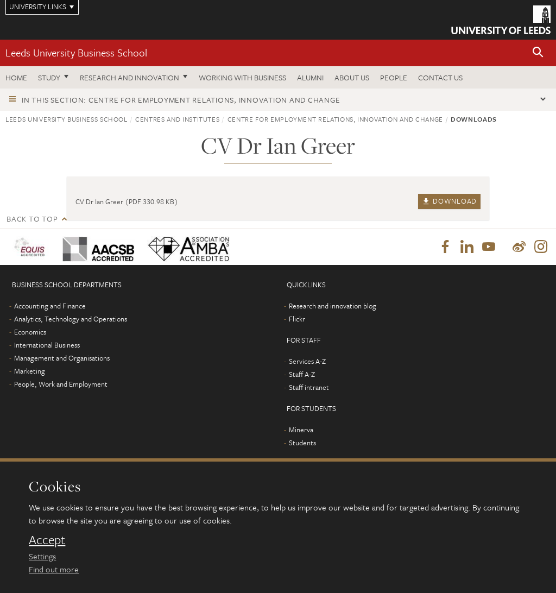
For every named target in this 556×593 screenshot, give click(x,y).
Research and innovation (129, 77)
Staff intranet (309, 387)
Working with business (242, 77)
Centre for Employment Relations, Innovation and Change (335, 119)
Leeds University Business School (76, 52)
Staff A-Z (302, 374)
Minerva (301, 429)
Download (449, 200)
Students (302, 442)
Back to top (32, 218)
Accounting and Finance (50, 305)
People (393, 77)
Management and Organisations (62, 357)
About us (351, 77)
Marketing (29, 370)
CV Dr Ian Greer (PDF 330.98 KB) (126, 201)
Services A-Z (307, 361)
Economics (30, 331)
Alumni (310, 77)
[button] (538, 53)
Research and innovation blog (332, 305)
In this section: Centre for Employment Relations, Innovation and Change (181, 99)
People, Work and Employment (61, 383)
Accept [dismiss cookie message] (47, 539)
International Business (47, 344)
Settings (42, 556)
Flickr (297, 318)
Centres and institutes (177, 119)
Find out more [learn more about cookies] (54, 569)
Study (49, 77)
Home (16, 77)
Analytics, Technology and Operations (70, 318)
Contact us (440, 77)
